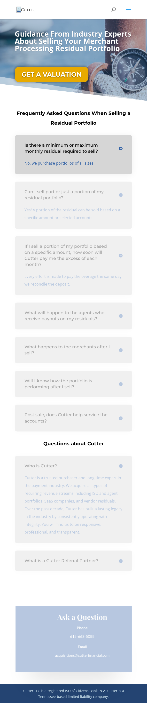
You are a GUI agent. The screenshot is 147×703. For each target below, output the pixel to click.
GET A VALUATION (52, 74)
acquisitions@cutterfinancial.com (82, 655)
